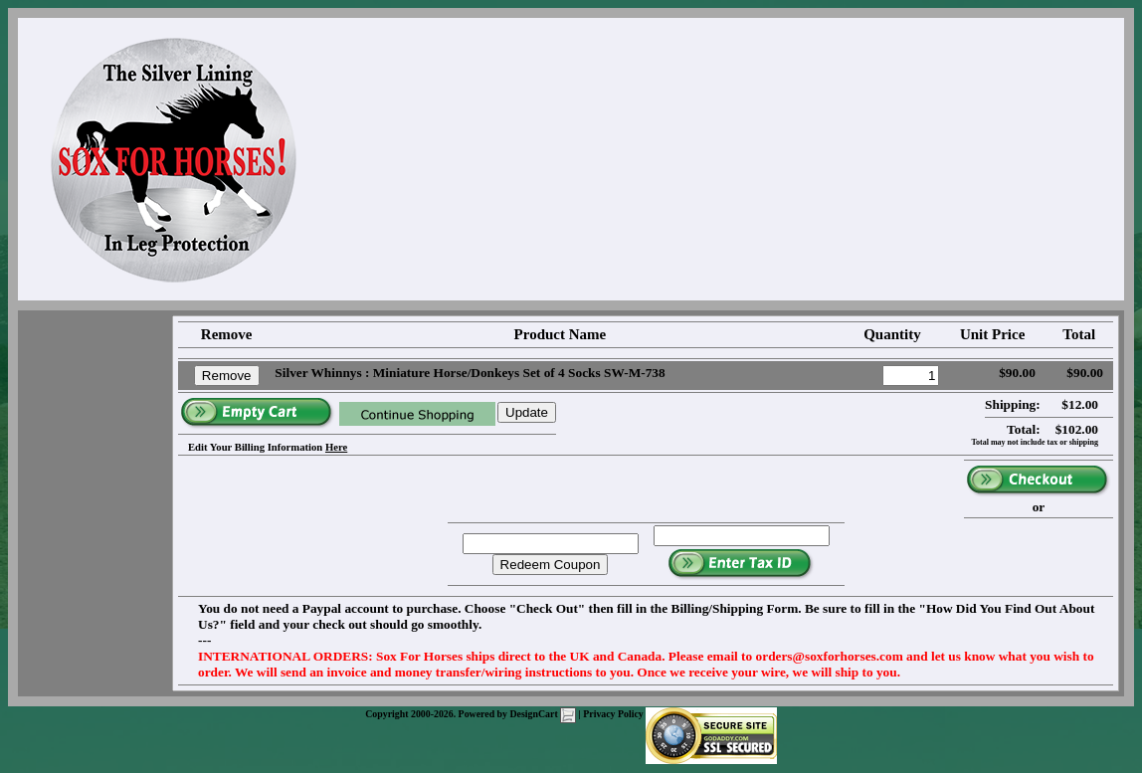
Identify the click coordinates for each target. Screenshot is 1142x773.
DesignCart (542, 713)
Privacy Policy (613, 713)
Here (336, 447)
